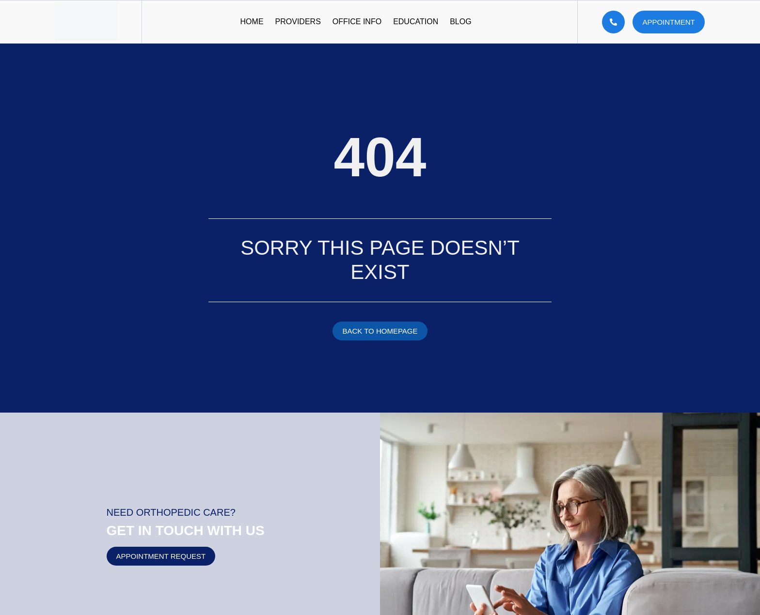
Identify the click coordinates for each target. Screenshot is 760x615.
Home (252, 21)
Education (415, 21)
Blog (460, 21)
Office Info (356, 21)
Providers (298, 21)
